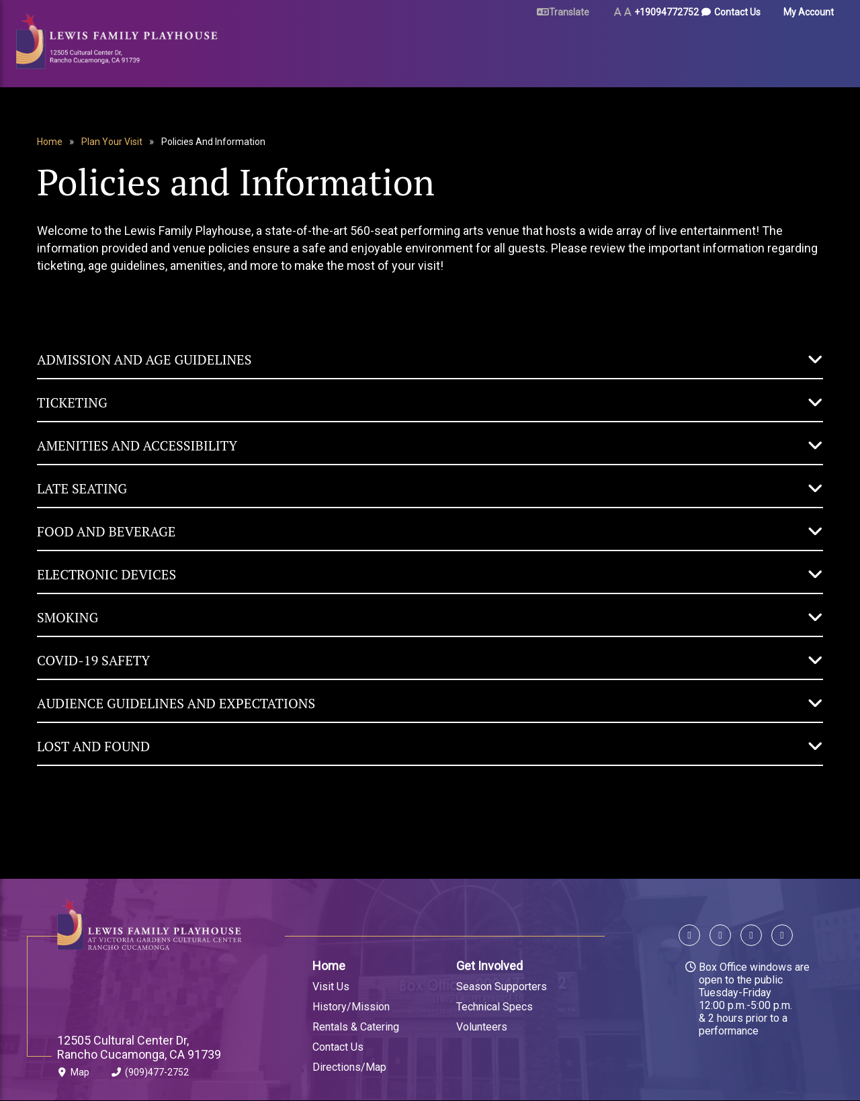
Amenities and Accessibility (137, 445)
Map (73, 1075)
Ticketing (72, 402)
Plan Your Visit (411, 48)
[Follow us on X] (720, 936)
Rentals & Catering (355, 1026)
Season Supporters (501, 986)
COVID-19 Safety (93, 660)
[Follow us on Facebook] (692, 936)
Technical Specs (494, 1006)
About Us (705, 49)
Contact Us (737, 12)
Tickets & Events (308, 49)
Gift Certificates (791, 49)
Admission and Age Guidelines (144, 359)
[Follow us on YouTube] (780, 936)
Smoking (67, 617)
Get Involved (489, 966)
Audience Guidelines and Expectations (176, 703)
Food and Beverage (106, 531)
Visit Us (330, 986)
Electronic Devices (106, 574)
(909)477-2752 (150, 1075)
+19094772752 (666, 12)
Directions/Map (349, 1067)
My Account (808, 12)
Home (49, 141)
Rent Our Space (511, 49)
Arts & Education (616, 49)
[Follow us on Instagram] (751, 936)
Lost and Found (93, 746)
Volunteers (481, 1026)
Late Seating (82, 488)
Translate (569, 12)
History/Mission (351, 1006)
